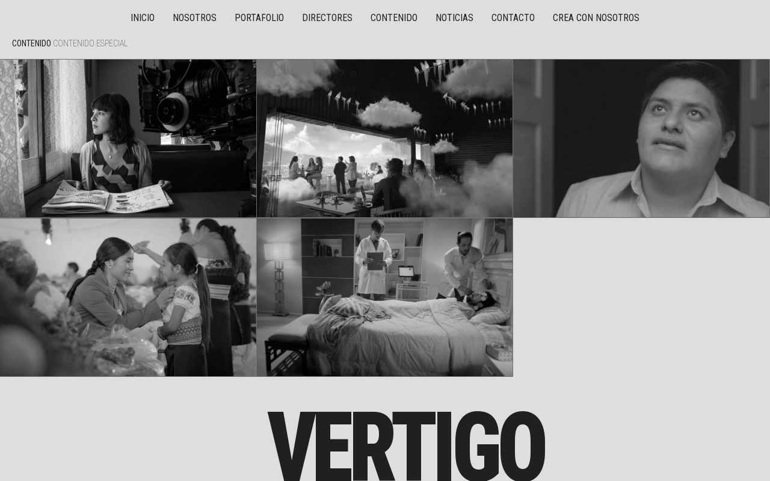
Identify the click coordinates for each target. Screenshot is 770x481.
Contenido (394, 17)
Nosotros (195, 17)
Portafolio (259, 17)
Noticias (454, 17)
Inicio (143, 17)
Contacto (513, 17)
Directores (327, 17)
